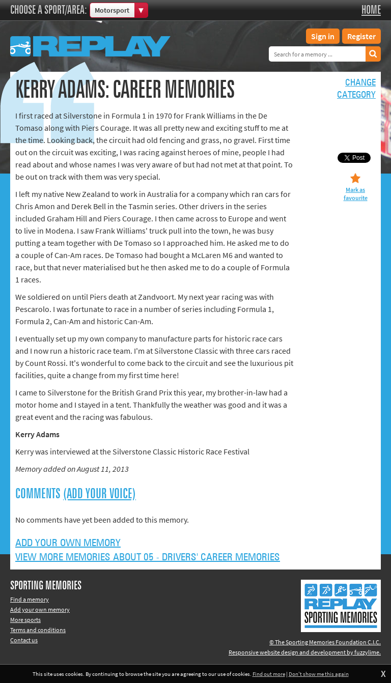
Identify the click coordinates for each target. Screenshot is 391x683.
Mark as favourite (356, 194)
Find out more (269, 673)
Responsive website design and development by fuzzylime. (305, 652)
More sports (25, 619)
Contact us (24, 640)
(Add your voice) (99, 494)
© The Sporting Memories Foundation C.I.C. (325, 642)
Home (371, 10)
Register (361, 36)
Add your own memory (68, 543)
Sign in (322, 36)
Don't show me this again (319, 673)
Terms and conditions (38, 630)
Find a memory (29, 599)
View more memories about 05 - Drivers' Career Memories (147, 557)
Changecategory (356, 89)
